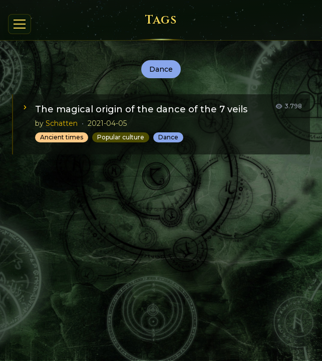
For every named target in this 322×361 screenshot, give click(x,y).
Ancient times (61, 137)
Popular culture (120, 137)
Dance (168, 137)
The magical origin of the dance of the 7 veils (141, 109)
